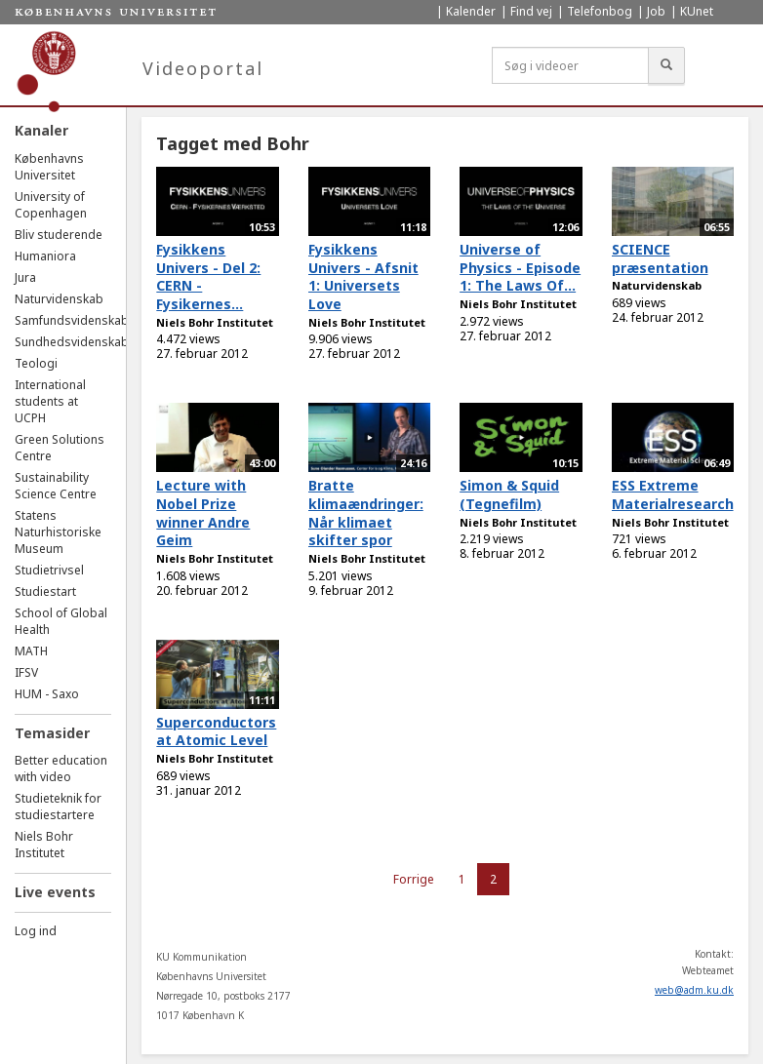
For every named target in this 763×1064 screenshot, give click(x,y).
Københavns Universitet (49, 166)
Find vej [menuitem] (531, 11)
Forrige (413, 879)
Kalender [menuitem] (471, 11)
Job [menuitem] (656, 11)
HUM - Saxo (47, 694)
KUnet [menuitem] (696, 11)
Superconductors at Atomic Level (216, 731)
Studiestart (45, 591)
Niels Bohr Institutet (44, 844)
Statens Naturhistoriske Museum (58, 532)
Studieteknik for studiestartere (58, 806)
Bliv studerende (58, 234)
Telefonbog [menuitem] (599, 11)
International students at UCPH (50, 401)
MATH (31, 651)
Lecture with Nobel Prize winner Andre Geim (203, 512)
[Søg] (666, 65)
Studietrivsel (49, 570)
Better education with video (61, 768)
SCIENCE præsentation (660, 258)
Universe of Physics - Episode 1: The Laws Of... (520, 267)
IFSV (26, 672)
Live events (55, 892)
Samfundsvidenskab (72, 320)
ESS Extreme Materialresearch (673, 494)
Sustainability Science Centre (56, 485)
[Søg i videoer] (570, 65)
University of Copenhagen (51, 204)
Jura (25, 277)
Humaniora (45, 256)
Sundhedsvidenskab (72, 342)
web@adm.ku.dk (694, 990)
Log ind (36, 931)
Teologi (36, 363)
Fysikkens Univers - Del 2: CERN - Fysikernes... (208, 276)
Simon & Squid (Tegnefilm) (509, 494)
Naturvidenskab (59, 299)
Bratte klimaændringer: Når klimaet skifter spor (365, 512)
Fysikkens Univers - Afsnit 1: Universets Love (363, 276)
